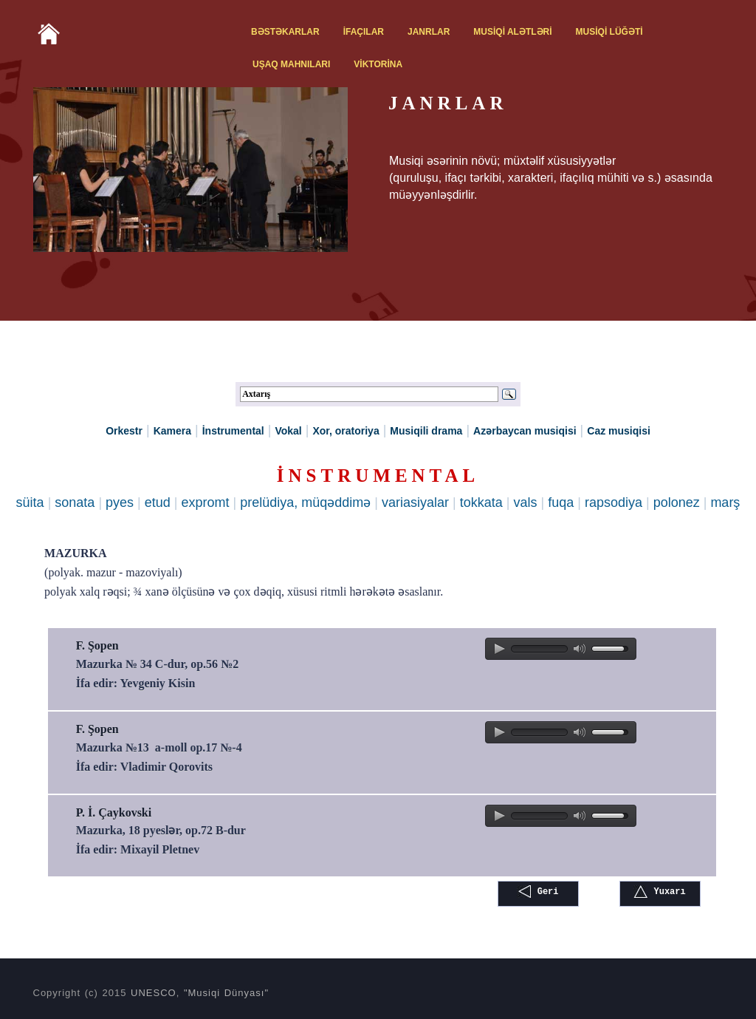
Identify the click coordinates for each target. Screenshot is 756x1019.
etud (158, 502)
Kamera (172, 431)
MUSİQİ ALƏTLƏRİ (512, 32)
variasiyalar (415, 502)
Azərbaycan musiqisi (525, 431)
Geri (537, 891)
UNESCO (153, 992)
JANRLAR (429, 32)
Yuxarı (659, 891)
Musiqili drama (426, 431)
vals (525, 502)
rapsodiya (613, 502)
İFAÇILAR (363, 32)
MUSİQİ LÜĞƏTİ (609, 32)
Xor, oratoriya (345, 431)
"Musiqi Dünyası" (226, 992)
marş (725, 502)
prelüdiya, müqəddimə (305, 502)
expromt (206, 502)
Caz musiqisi (618, 431)
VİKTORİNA (378, 64)
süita (30, 502)
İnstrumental (233, 431)
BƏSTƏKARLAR (285, 32)
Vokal (288, 431)
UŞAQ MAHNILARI (291, 64)
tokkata (481, 502)
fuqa (561, 502)
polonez (676, 502)
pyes (120, 502)
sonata (74, 502)
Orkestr (124, 431)
